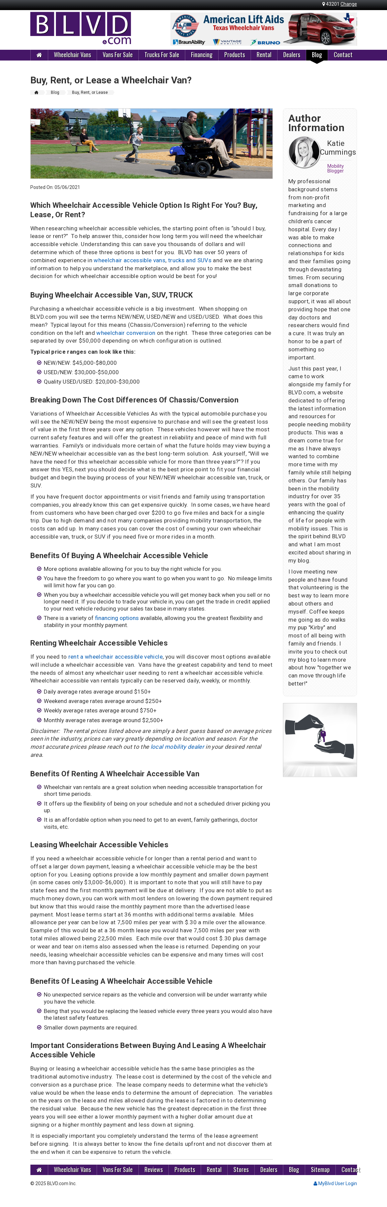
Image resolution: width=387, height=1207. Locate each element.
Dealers (291, 54)
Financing (202, 54)
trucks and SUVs (190, 260)
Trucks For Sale (161, 54)
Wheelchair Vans (72, 54)
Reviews (153, 1169)
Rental (264, 54)
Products (234, 54)
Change (349, 4)
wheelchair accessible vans (129, 260)
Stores (241, 1169)
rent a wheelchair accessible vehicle (115, 656)
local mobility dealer (177, 746)
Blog (317, 54)
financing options (117, 618)
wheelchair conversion (126, 332)
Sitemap (320, 1169)
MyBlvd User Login (335, 1183)
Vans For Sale (118, 54)
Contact (343, 54)
